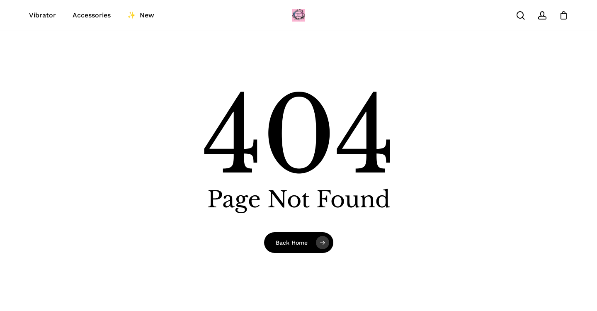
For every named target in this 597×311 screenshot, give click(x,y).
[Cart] (563, 15)
